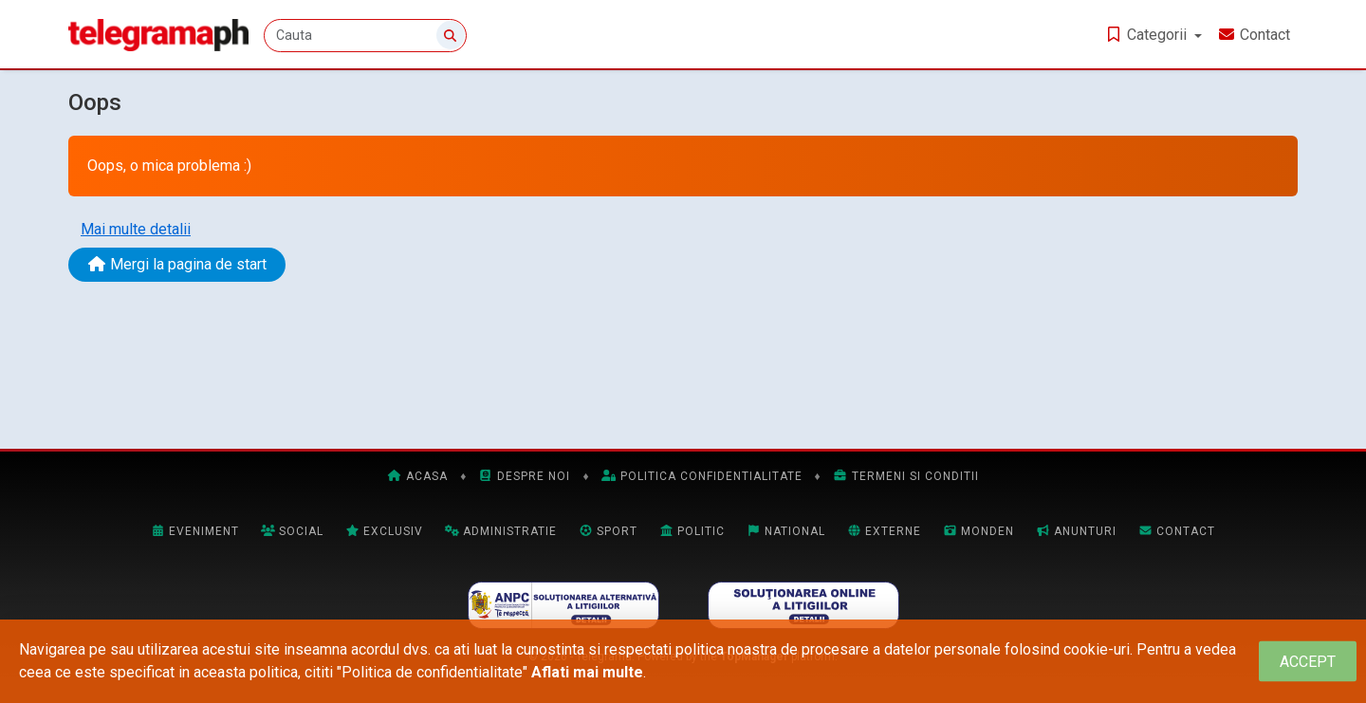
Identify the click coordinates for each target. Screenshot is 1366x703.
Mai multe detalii (136, 229)
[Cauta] (365, 35)
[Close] (1308, 661)
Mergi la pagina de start (177, 264)
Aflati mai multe (587, 672)
